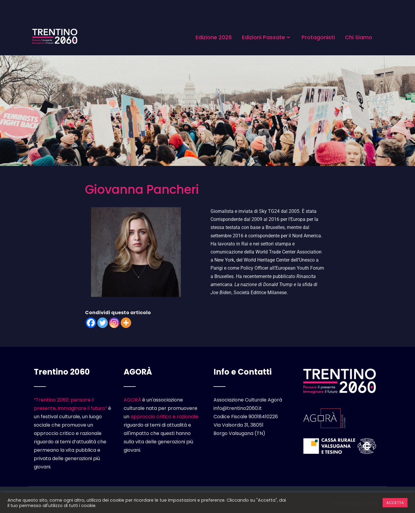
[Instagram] (114, 322)
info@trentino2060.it (237, 408)
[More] (126, 322)
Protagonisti (318, 37)
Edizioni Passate (266, 37)
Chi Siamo (358, 37)
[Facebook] (91, 322)
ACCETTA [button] (395, 503)
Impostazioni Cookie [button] (356, 503)
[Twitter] (102, 322)
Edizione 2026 (214, 37)
